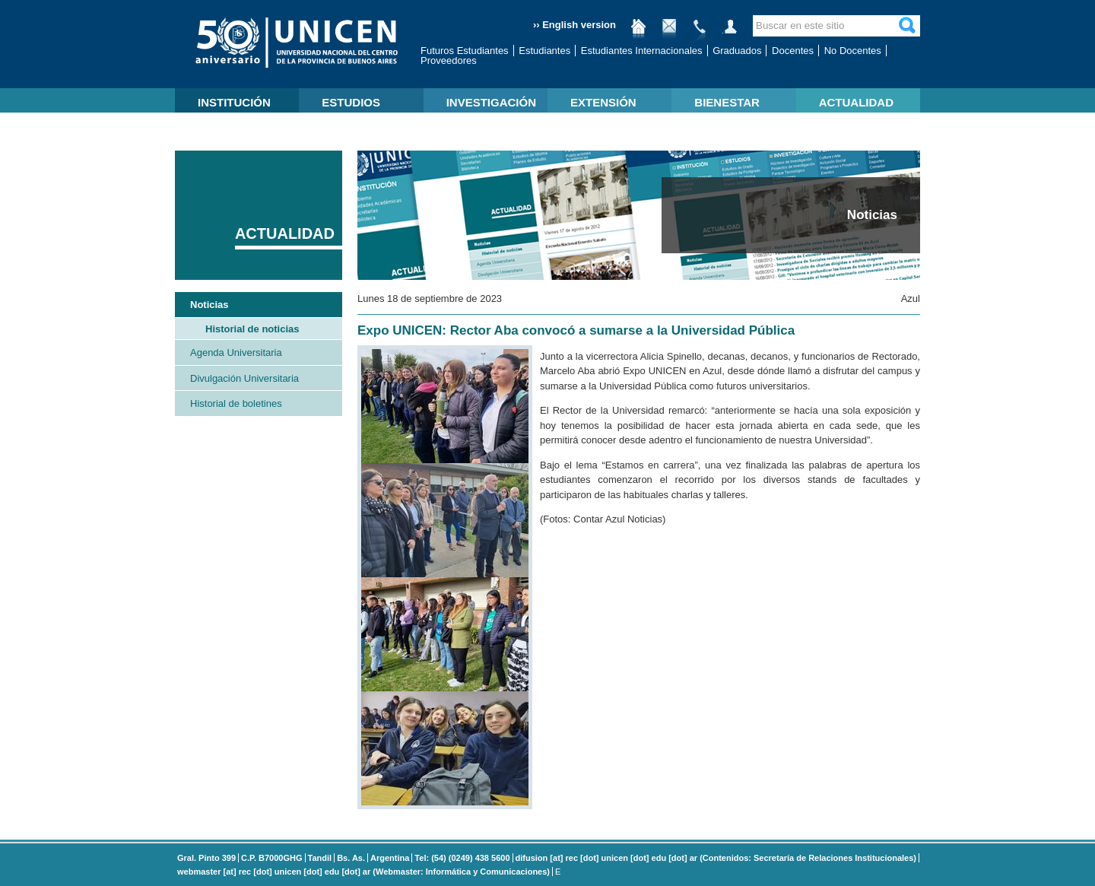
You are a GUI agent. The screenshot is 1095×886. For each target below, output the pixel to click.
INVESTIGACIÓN (491, 102)
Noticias (209, 304)
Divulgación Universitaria (244, 378)
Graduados (737, 50)
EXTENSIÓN (603, 102)
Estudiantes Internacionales (642, 50)
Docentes (793, 50)
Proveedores (449, 60)
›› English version (574, 24)
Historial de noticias (252, 329)
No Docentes (852, 50)
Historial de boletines (236, 403)
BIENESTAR (727, 102)
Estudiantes (544, 50)
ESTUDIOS (351, 102)
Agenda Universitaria (236, 352)
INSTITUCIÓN (234, 102)
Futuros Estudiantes (465, 50)
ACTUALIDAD (856, 102)
